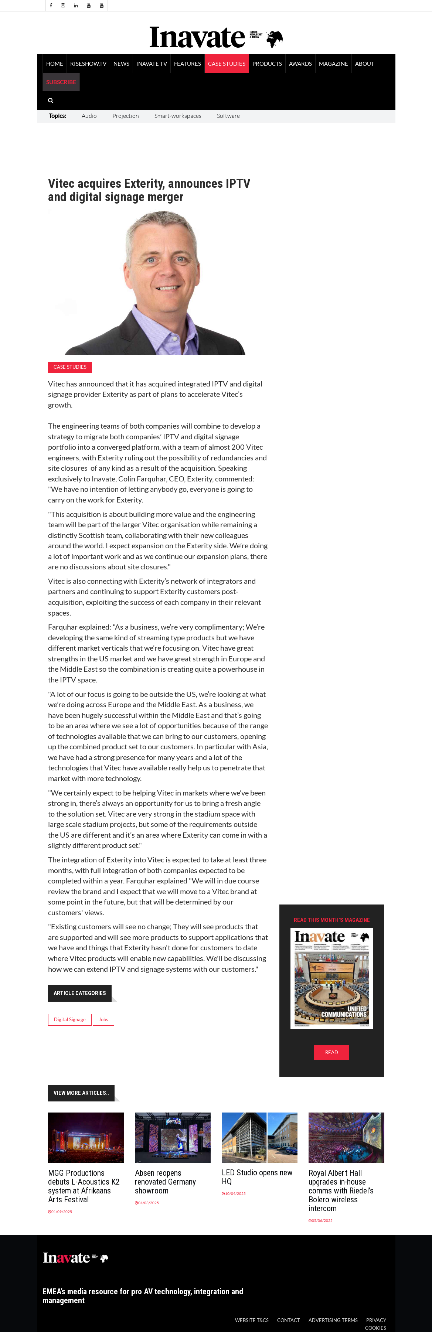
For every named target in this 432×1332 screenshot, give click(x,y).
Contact (288, 1320)
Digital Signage (70, 1019)
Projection (125, 115)
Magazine (333, 63)
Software (228, 115)
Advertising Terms (333, 1320)
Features (187, 63)
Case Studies (226, 63)
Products (267, 63)
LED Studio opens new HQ (257, 1177)
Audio (89, 115)
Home (54, 63)
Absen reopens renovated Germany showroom (165, 1181)
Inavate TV (151, 63)
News (121, 63)
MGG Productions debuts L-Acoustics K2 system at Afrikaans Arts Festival (84, 1186)
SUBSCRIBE (61, 82)
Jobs (103, 1019)
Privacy (376, 1320)
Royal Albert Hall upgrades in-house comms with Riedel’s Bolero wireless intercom (341, 1190)
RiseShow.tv (88, 63)
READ (331, 1052)
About (364, 63)
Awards (300, 63)
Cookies (375, 1328)
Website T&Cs (252, 1320)
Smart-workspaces (177, 115)
